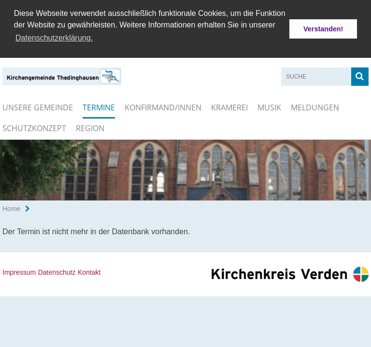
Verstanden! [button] (323, 29)
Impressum (19, 272)
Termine (99, 106)
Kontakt (89, 272)
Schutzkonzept (34, 127)
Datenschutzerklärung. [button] (54, 38)
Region (90, 127)
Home (11, 208)
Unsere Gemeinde (37, 106)
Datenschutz (57, 272)
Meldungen (315, 106)
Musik (269, 106)
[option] (185, 169)
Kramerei (229, 106)
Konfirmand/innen (163, 106)
